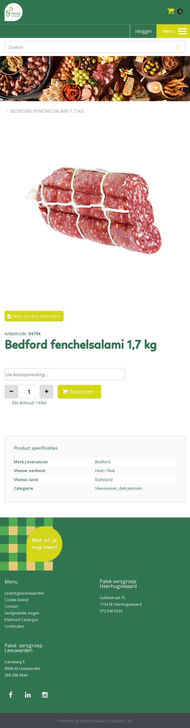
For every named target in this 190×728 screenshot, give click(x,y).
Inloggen (143, 31)
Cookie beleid (16, 599)
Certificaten (14, 626)
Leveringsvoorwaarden (24, 593)
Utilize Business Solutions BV (106, 720)
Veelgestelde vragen (22, 613)
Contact (11, 606)
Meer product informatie (37, 316)
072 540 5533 (111, 611)
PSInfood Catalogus (21, 619)
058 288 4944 (16, 675)
